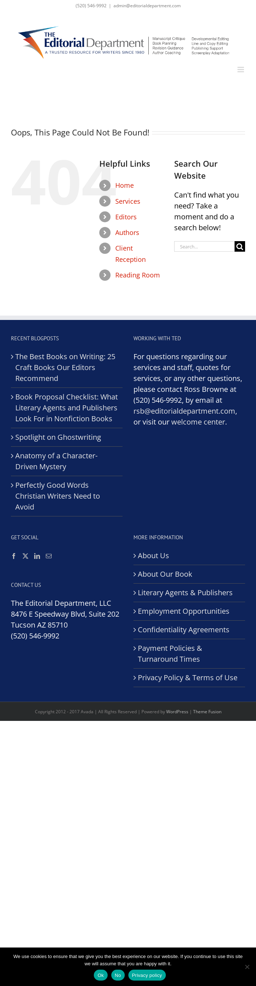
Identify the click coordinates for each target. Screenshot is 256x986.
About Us (153, 555)
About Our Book (165, 574)
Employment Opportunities (183, 611)
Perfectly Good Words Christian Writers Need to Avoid (57, 496)
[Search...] (204, 246)
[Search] (240, 246)
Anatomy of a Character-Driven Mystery (56, 461)
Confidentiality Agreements (183, 629)
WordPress (177, 712)
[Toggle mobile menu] (241, 69)
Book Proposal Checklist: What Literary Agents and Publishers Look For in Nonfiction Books (66, 407)
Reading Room (137, 275)
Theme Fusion (207, 712)
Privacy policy (147, 975)
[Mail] (49, 556)
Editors (126, 216)
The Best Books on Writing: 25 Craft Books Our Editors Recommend (65, 367)
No (118, 975)
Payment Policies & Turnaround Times (170, 653)
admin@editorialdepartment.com (147, 6)
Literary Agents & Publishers (185, 592)
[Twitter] (25, 556)
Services (127, 201)
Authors (127, 232)
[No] (247, 966)
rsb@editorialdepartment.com (184, 411)
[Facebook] (14, 556)
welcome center (198, 422)
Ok (100, 975)
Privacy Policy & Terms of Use (187, 677)
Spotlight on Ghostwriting (58, 437)
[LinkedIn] (37, 556)
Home (124, 185)
